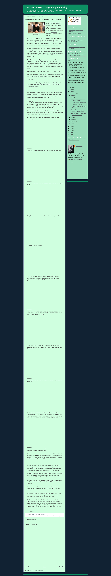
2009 (71, 134)
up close (61, 516)
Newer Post (27, 566)
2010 (71, 132)
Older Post (61, 566)
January (73, 123)
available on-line (76, 60)
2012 (71, 128)
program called (52, 53)
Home (44, 566)
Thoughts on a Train (74, 140)
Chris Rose (54, 32)
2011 (71, 130)
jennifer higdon (54, 516)
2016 (71, 87)
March (72, 119)
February (73, 121)
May (72, 97)
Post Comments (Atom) (37, 570)
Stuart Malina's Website (75, 33)
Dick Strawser (79, 146)
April (72, 117)
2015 (71, 89)
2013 (71, 126)
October (73, 95)
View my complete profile (75, 159)
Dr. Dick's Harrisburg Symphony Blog (47, 7)
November (73, 93)
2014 (71, 91)
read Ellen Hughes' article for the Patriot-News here (46, 83)
